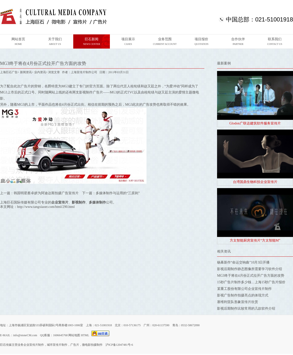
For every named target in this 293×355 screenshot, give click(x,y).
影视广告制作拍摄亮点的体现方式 (242, 295)
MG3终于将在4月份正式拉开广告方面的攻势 (250, 275)
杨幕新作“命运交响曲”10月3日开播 (243, 262)
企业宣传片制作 (33, 344)
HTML (85, 335)
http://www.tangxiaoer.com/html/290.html (46, 207)
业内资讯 (40, 72)
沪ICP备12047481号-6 (119, 344)
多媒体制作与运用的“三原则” (118, 193)
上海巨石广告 (9, 72)
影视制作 (86, 92)
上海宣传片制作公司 (84, 72)
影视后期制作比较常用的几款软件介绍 (246, 308)
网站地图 (74, 335)
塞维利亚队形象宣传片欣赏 (237, 302)
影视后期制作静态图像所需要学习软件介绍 (249, 269)
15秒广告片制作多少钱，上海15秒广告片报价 (251, 282)
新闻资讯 (26, 72)
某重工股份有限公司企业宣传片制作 (244, 289)
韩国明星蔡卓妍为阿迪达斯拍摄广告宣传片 (46, 193)
